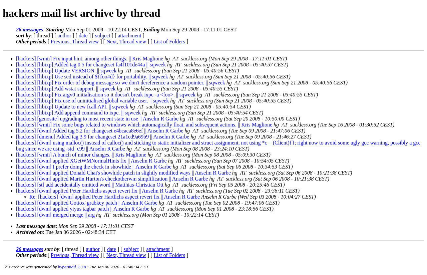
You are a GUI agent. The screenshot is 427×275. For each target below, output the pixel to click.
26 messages (29, 29)
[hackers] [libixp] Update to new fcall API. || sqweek (72, 106)
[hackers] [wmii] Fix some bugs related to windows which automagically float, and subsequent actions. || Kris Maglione (144, 124)
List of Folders (169, 41)
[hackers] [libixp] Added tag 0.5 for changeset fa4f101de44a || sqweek (91, 64)
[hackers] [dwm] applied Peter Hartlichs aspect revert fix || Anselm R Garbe (97, 191)
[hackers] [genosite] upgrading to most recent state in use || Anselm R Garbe (97, 118)
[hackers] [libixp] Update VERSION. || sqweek (66, 70)
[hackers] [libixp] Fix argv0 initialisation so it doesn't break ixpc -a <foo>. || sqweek (105, 94)
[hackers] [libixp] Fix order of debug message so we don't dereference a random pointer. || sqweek (120, 82)
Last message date (36, 226)
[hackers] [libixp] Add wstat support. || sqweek (65, 88)
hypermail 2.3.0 (72, 266)
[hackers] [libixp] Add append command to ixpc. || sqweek (78, 112)
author (64, 35)
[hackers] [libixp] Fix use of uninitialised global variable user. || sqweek (92, 100)
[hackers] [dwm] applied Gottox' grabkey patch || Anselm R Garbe (86, 203)
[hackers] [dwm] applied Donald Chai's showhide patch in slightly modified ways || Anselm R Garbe (123, 173)
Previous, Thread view (75, 41)
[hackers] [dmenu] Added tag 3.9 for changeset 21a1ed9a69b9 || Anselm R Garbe (102, 137)
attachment (129, 35)
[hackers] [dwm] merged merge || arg (55, 215)
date (83, 35)
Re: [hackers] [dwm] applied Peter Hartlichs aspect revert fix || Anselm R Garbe (114, 197)
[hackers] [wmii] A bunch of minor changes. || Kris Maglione (81, 155)
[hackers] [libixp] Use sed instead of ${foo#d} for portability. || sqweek (92, 76)
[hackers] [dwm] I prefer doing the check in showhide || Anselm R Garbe (93, 167)
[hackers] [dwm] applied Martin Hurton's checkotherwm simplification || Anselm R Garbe (112, 179)
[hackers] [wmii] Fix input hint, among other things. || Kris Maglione (89, 58)
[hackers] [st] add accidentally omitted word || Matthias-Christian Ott (89, 185)
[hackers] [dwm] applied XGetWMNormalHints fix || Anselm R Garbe (91, 161)
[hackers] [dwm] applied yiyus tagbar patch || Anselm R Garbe (82, 209)
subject (102, 35)
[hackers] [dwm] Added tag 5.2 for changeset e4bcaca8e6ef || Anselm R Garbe (99, 130)
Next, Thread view (126, 41)
